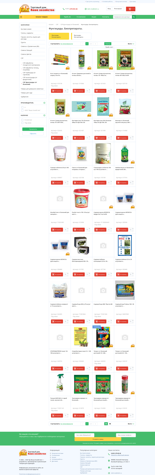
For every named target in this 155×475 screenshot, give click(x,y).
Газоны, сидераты (27, 33)
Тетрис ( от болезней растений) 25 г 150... (122, 353)
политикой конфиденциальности (123, 439)
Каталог (31, 17)
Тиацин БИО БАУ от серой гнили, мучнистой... (59, 400)
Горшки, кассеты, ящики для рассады (30, 38)
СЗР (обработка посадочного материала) (31, 64)
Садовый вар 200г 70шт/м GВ (102, 306)
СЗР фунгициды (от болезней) (30, 83)
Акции (86, 17)
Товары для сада (26, 93)
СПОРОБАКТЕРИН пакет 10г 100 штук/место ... (59, 353)
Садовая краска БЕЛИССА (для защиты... (124, 214)
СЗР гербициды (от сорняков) (29, 74)
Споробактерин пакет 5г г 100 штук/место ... (81, 353)
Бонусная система (121, 1)
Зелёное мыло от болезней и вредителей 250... (125, 169)
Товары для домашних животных (32, 89)
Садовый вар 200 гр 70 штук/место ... (80, 306)
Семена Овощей (26, 50)
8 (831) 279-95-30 (116, 450)
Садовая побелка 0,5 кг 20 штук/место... (124, 261)
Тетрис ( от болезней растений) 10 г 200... (101, 353)
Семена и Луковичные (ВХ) (30, 46)
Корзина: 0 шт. (128, 9)
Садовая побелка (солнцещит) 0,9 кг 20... (101, 261)
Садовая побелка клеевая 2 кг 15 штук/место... (60, 306)
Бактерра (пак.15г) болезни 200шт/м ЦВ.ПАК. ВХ (81, 122)
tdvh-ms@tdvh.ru (87, 9)
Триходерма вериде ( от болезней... (80, 400)
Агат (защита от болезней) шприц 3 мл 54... (59, 75)
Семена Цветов (26, 54)
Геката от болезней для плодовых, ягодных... (80, 169)
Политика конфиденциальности (29, 470)
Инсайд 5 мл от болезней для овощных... (59, 214)
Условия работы (108, 1)
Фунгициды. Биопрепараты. (56, 36)
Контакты (103, 17)
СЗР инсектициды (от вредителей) (30, 78)
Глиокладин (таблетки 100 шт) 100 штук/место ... (102, 169)
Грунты (23, 42)
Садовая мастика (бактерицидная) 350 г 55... (81, 261)
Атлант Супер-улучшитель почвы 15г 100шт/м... (103, 75)
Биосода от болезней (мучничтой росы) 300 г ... (124, 122)
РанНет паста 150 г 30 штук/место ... (79, 214)
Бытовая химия (26, 29)
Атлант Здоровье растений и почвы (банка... (79, 76)
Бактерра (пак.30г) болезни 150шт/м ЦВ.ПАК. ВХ (103, 122)
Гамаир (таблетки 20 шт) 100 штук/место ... (59, 169)
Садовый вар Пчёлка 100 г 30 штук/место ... (124, 306)
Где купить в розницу (92, 1)
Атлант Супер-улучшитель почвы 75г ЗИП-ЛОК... (59, 122)
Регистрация (109, 9)
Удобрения (24, 97)
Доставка (133, 1)
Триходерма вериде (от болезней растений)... (101, 400)
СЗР (22, 58)
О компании (68, 17)
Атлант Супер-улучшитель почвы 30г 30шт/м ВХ (124, 75)
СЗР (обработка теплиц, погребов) (31, 69)
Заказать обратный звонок (120, 451)
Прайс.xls (49, 17)
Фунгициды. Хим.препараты (78, 36)
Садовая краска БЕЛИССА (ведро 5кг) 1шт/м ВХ (102, 214)
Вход (100, 9)
